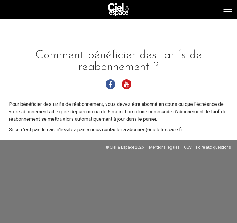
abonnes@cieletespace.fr (154, 130)
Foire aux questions (213, 147)
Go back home (118, 9)
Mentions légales (164, 147)
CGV (188, 147)
